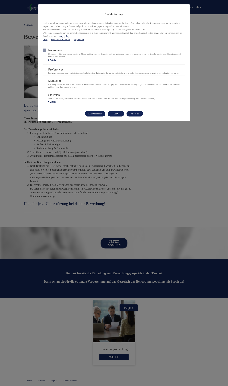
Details (52, 60)
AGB (45, 39)
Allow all (135, 114)
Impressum (79, 39)
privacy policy (63, 36)
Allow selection (95, 114)
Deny (116, 114)
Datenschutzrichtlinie (60, 39)
